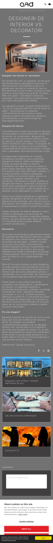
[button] (3, 4)
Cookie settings (26, 521)
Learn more (22, 514)
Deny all (26, 529)
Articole (12, 11)
